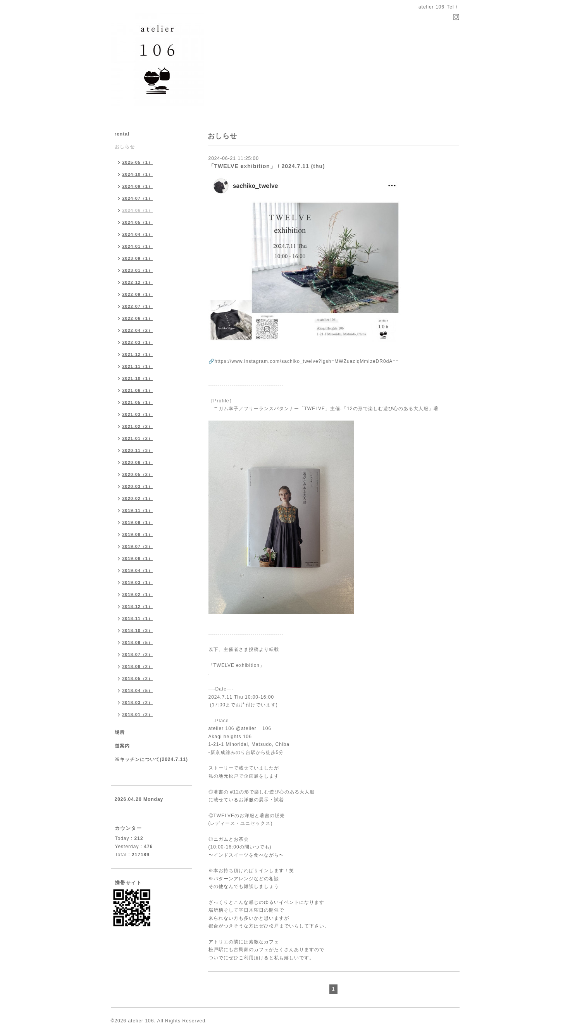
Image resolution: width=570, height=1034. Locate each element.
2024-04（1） (137, 234)
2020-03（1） (137, 486)
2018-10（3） (137, 630)
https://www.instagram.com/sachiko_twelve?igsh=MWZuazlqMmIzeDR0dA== (307, 361)
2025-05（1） (137, 162)
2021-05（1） (137, 402)
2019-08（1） (137, 534)
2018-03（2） (137, 702)
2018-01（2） (137, 714)
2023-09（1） (137, 258)
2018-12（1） (137, 606)
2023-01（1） (137, 270)
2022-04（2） (137, 330)
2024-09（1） (137, 186)
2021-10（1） (137, 378)
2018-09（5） (137, 642)
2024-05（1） (137, 222)
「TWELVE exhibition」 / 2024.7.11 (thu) (266, 166)
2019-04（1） (137, 570)
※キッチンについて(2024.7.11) (151, 759)
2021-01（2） (137, 438)
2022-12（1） (137, 282)
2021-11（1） (137, 366)
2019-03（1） (137, 582)
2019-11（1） (137, 510)
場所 (120, 732)
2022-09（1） (137, 294)
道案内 (122, 746)
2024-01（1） (137, 246)
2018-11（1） (137, 618)
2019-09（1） (137, 522)
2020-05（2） (137, 474)
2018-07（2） (137, 654)
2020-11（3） (137, 450)
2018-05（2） (137, 678)
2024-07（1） (137, 198)
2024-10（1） (137, 174)
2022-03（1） (137, 342)
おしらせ (125, 146)
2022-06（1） (137, 318)
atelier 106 (141, 1021)
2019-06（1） (137, 558)
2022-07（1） (137, 306)
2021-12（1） (137, 354)
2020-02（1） (137, 498)
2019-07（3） (137, 546)
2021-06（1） (137, 390)
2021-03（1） (137, 414)
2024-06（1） (137, 210)
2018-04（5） (137, 690)
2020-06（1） (137, 462)
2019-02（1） (137, 594)
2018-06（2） (137, 666)
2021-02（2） (137, 426)
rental (122, 134)
